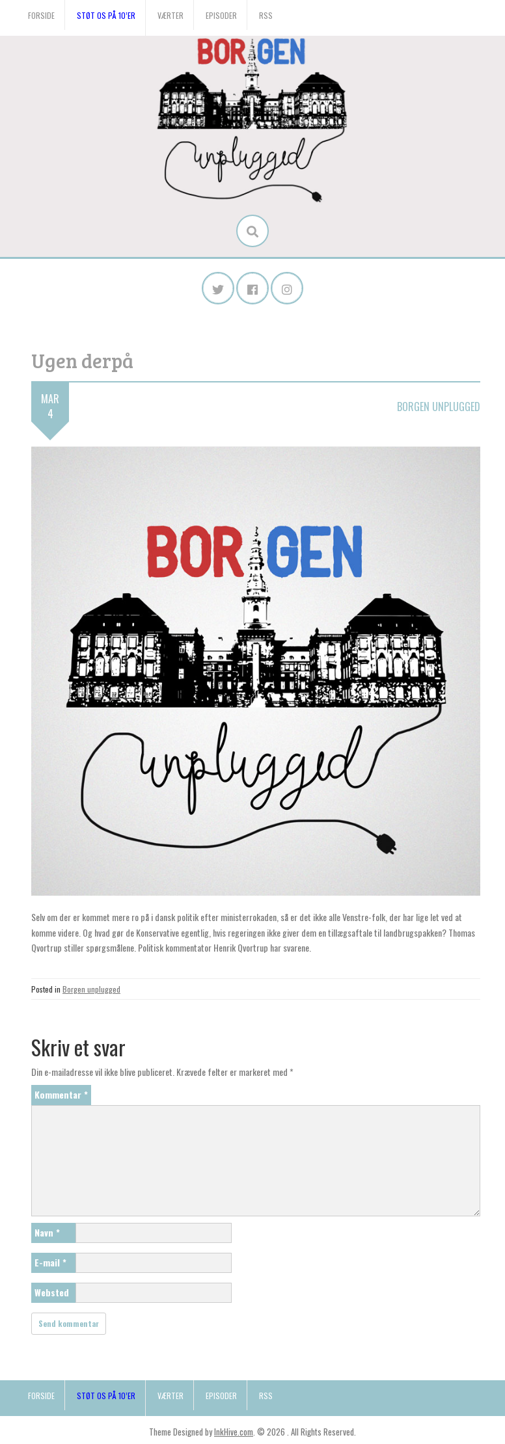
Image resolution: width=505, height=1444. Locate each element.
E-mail (50, 1262)
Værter (170, 15)
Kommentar (61, 1094)
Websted (51, 1292)
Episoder (221, 15)
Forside (41, 15)
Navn (47, 1232)
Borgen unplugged (438, 406)
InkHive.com (233, 1431)
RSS (266, 15)
